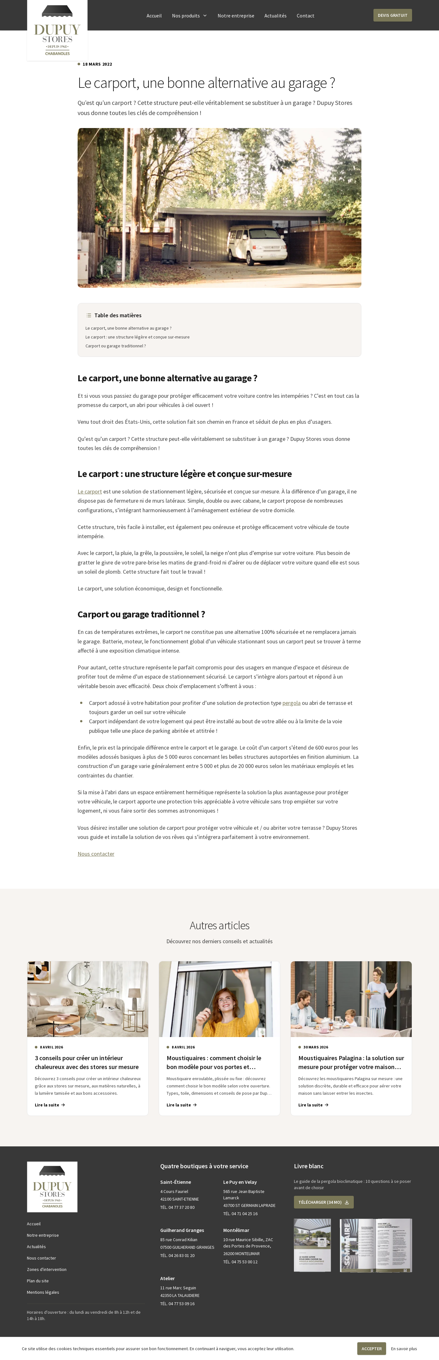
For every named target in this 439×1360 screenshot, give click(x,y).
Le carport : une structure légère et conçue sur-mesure (138, 337)
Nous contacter (96, 853)
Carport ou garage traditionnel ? (116, 346)
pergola (292, 702)
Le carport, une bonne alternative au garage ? (129, 328)
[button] (392, 15)
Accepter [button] (372, 1348)
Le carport (90, 491)
